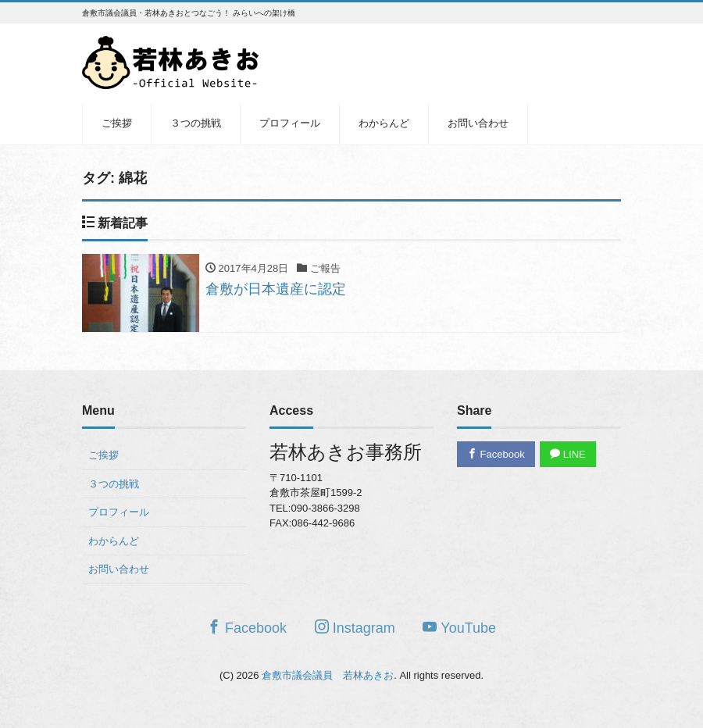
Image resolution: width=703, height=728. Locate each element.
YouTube (459, 627)
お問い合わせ (478, 123)
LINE (568, 454)
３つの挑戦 (195, 123)
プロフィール (289, 123)
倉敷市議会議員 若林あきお (328, 675)
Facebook (496, 454)
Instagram (355, 627)
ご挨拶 (117, 123)
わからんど (384, 123)
